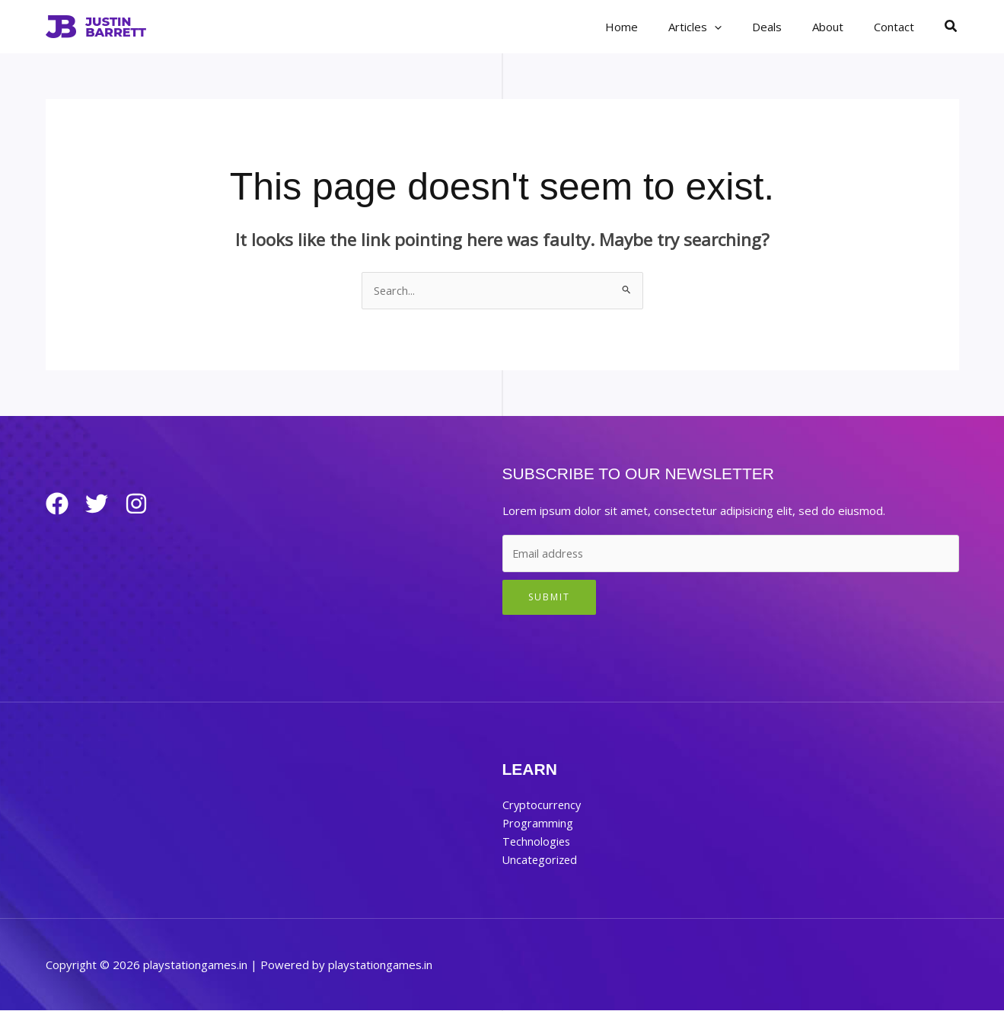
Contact (898, 26)
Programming (538, 823)
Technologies (537, 841)
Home (655, 26)
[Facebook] (57, 504)
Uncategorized (541, 860)
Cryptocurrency (542, 805)
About (839, 26)
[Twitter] (102, 504)
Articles (721, 26)
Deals (786, 26)
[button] (741, 26)
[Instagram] (148, 504)
